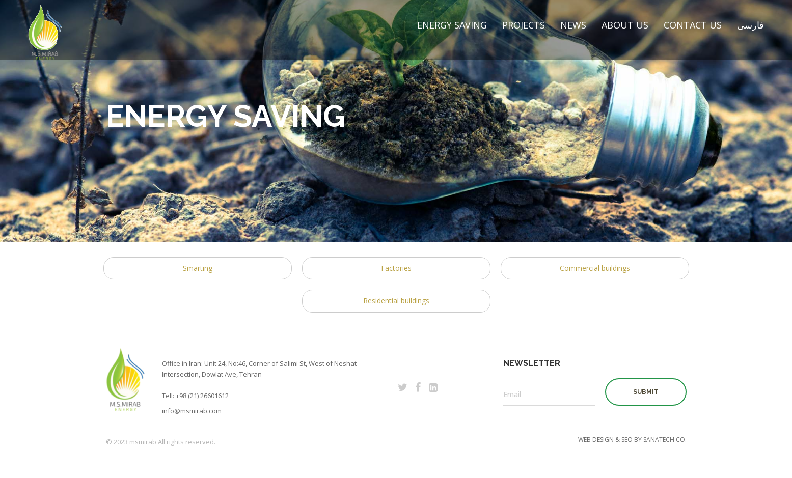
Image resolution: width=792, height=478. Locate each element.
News (573, 25)
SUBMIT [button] (646, 392)
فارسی (750, 25)
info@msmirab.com (192, 410)
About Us (625, 25)
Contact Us (693, 25)
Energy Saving (452, 25)
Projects (523, 25)
